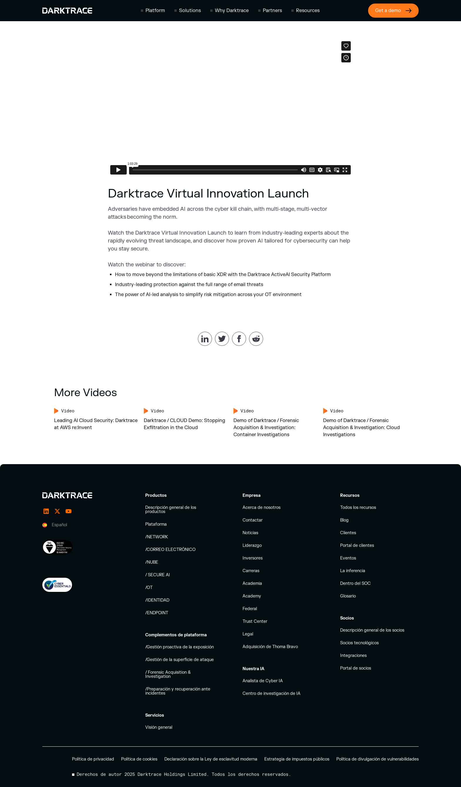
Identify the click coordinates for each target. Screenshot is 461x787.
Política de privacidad (93, 759)
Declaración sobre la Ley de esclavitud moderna (210, 759)
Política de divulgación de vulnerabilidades (377, 759)
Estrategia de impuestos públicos (296, 759)
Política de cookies (139, 759)
